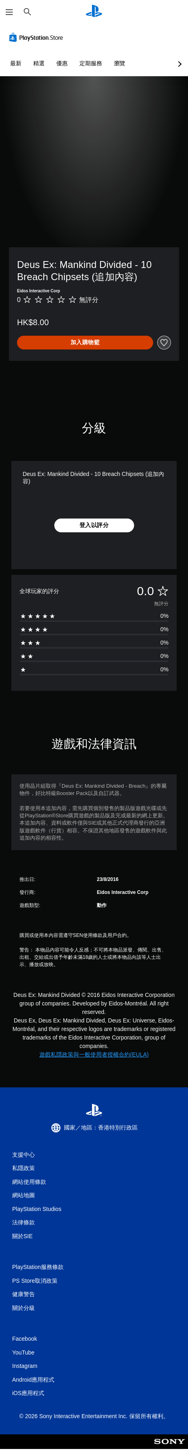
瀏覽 (119, 63)
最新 (15, 63)
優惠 (62, 63)
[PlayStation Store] (37, 37)
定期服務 (90, 63)
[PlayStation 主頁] (94, 12)
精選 (39, 63)
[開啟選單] (9, 12)
